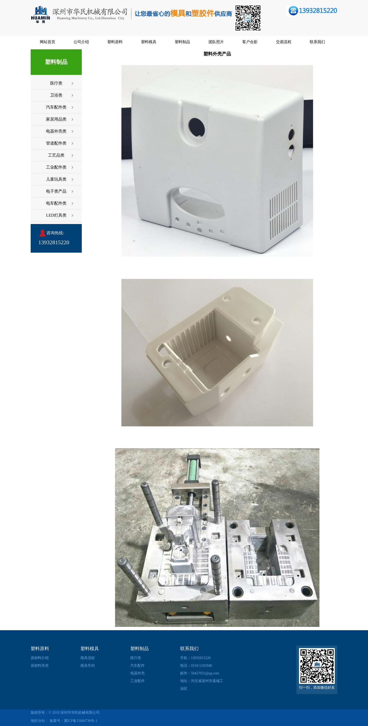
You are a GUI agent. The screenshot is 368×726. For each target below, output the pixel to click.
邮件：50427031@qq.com (199, 673)
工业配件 (137, 681)
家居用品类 (56, 119)
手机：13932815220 (195, 658)
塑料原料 (115, 42)
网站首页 (47, 42)
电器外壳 (137, 673)
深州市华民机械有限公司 (80, 713)
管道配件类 (56, 143)
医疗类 (56, 83)
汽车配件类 (56, 107)
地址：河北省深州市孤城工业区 (201, 684)
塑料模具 (148, 42)
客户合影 (250, 42)
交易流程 (283, 42)
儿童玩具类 (56, 179)
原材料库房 (40, 666)
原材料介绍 (40, 658)
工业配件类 (56, 167)
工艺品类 (56, 155)
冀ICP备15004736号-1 (80, 721)
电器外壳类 (56, 131)
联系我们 (317, 42)
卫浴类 (56, 95)
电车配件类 (56, 203)
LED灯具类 (56, 215)
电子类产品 (56, 191)
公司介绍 (81, 42)
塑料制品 (182, 42)
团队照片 (216, 42)
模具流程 (87, 658)
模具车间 (87, 666)
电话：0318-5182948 (196, 666)
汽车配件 (137, 666)
